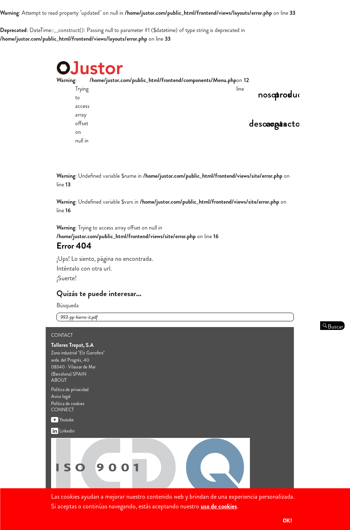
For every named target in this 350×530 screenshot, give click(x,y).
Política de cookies (68, 403)
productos (294, 94)
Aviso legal (61, 396)
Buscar (335, 326)
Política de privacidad (69, 389)
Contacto (282, 123)
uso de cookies (219, 506)
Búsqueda (67, 305)
